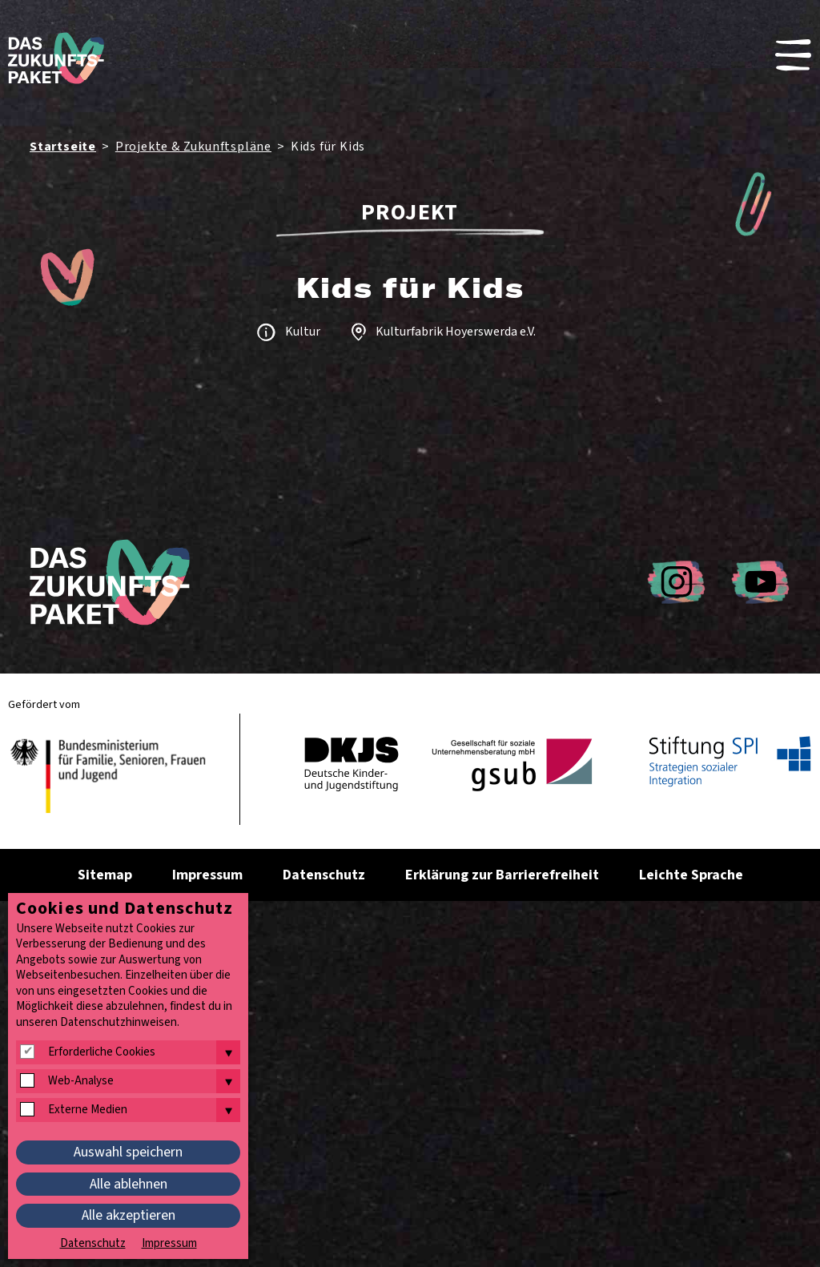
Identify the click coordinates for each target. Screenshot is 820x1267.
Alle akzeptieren (128, 1215)
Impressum (207, 875)
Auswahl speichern (128, 1152)
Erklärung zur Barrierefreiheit (502, 875)
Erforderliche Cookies (101, 1052)
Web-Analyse (81, 1081)
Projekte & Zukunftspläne (193, 146)
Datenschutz (324, 875)
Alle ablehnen (128, 1184)
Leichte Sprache (691, 875)
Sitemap (105, 875)
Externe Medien (87, 1110)
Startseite (63, 146)
